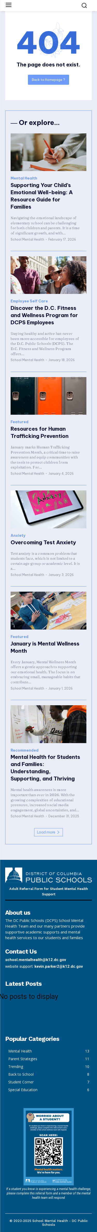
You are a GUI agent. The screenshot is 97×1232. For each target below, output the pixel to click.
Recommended (25, 750)
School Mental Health (27, 239)
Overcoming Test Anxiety (43, 542)
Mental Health (24, 178)
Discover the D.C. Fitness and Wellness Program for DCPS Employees (44, 315)
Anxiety (18, 535)
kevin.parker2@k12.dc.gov (58, 966)
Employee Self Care (29, 301)
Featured (19, 422)
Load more (48, 832)
